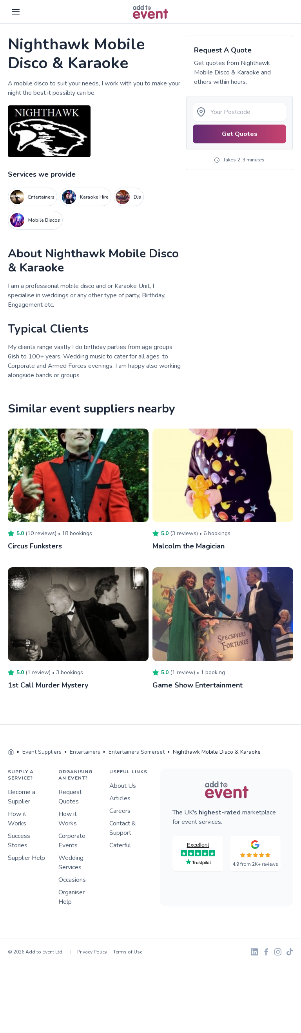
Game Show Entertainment (197, 685)
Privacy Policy (92, 952)
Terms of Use (127, 952)
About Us (122, 786)
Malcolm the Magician (188, 546)
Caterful (120, 845)
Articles (120, 798)
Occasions (72, 880)
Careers (120, 811)
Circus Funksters (35, 546)
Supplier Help (26, 858)
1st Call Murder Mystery (48, 685)
